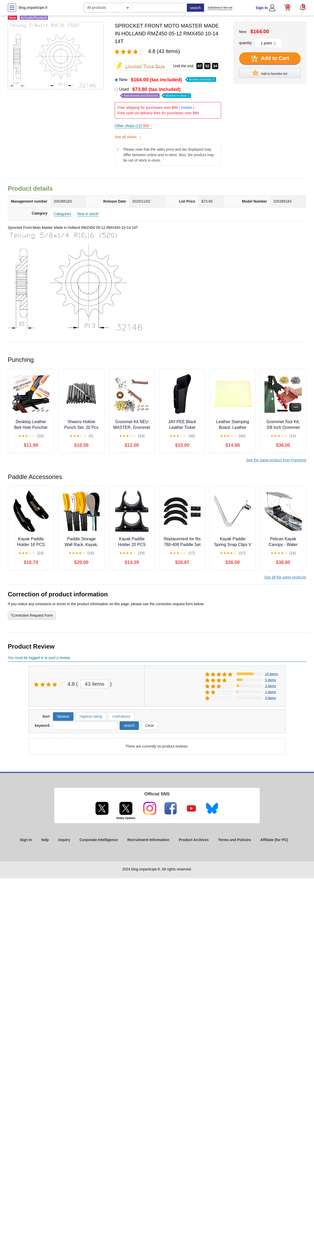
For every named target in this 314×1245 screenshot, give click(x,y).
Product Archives (194, 840)
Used (155, 92)
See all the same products (285, 577)
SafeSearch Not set (220, 7)
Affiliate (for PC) (274, 840)
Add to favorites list (269, 73)
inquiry (64, 840)
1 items (270, 692)
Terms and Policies (234, 840)
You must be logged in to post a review (39, 658)
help (45, 840)
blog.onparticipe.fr (33, 7)
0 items (270, 698)
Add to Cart (270, 58)
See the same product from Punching (276, 460)
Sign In (262, 8)
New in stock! (88, 214)
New (167, 79)
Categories (62, 214)
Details (186, 107)
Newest (63, 716)
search (195, 8)
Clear (149, 725)
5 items (270, 680)
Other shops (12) (133, 126)
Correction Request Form (32, 614)
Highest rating (91, 716)
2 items (270, 686)
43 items (95, 684)
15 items (271, 674)
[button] (302, 7)
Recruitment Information (148, 840)
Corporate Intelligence (99, 840)
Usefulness (121, 716)
